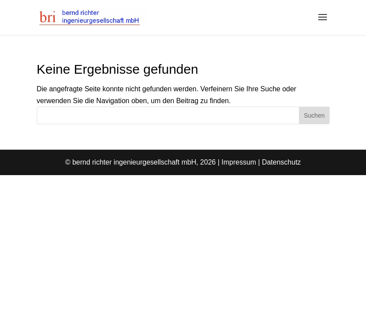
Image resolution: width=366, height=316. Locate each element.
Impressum (238, 162)
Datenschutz (281, 162)
